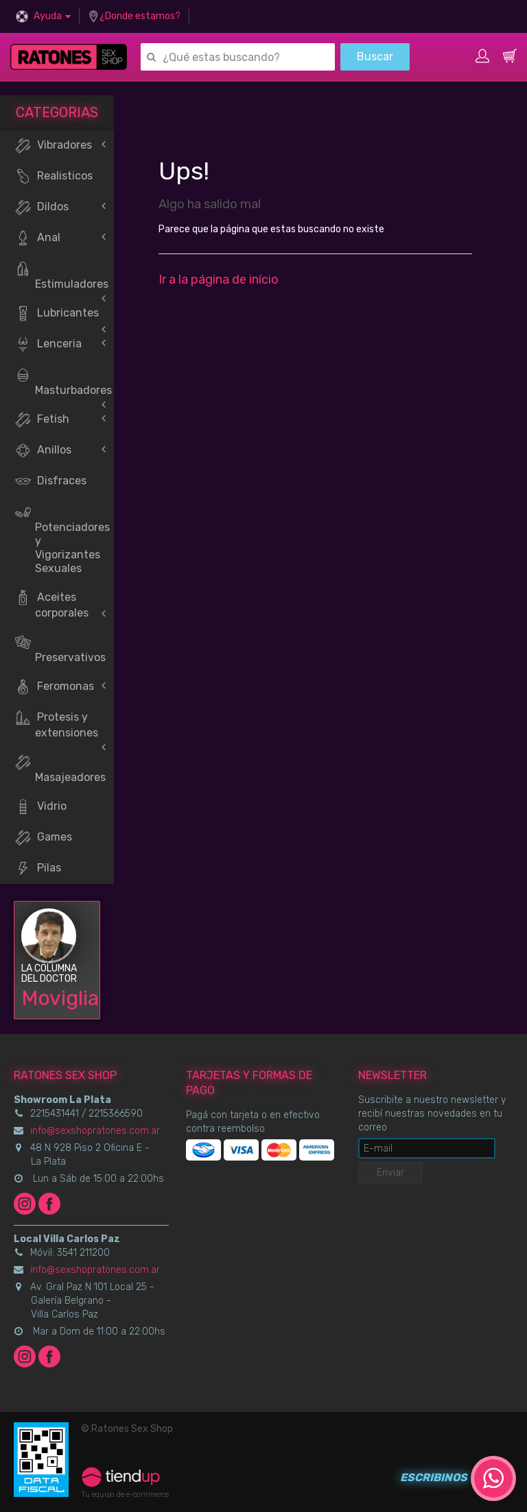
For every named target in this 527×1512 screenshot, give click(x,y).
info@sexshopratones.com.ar (95, 1131)
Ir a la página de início (219, 279)
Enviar (390, 1172)
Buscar (375, 56)
